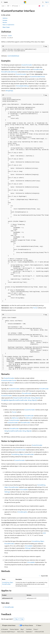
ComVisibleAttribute (13, 56)
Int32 (44, 533)
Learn (3, 6)
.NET (8, 6)
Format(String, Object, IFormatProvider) (22, 454)
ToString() (7, 492)
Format (35, 308)
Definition (5, 18)
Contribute (29, 629)
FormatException (22, 512)
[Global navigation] (1, 2)
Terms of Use (20, 631)
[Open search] (43, 2)
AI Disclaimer (4, 629)
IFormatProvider (37, 69)
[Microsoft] (25, 2)
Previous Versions (14, 629)
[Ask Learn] (39, 6)
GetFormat (15, 418)
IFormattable (24, 489)
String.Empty (9, 90)
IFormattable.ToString (22, 86)
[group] (25, 199)
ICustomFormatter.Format (37, 76)
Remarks (5, 22)
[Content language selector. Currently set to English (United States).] (8, 625)
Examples (5, 20)
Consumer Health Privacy (7, 631)
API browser (15, 6)
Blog (22, 629)
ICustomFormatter (27, 65)
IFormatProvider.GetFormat (9, 72)
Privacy (35, 629)
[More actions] (47, 6)
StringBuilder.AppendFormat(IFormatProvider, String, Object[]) (19, 400)
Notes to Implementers (8, 24)
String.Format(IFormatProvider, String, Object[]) (26, 398)
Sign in (47, 2)
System (10, 35)
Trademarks (29, 631)
